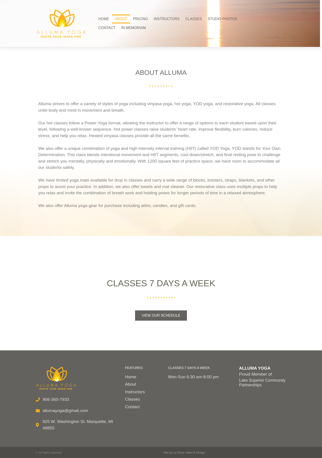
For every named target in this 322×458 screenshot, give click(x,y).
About (121, 19)
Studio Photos (222, 19)
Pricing (140, 19)
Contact (106, 28)
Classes (193, 19)
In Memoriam (133, 28)
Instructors (167, 19)
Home (103, 19)
